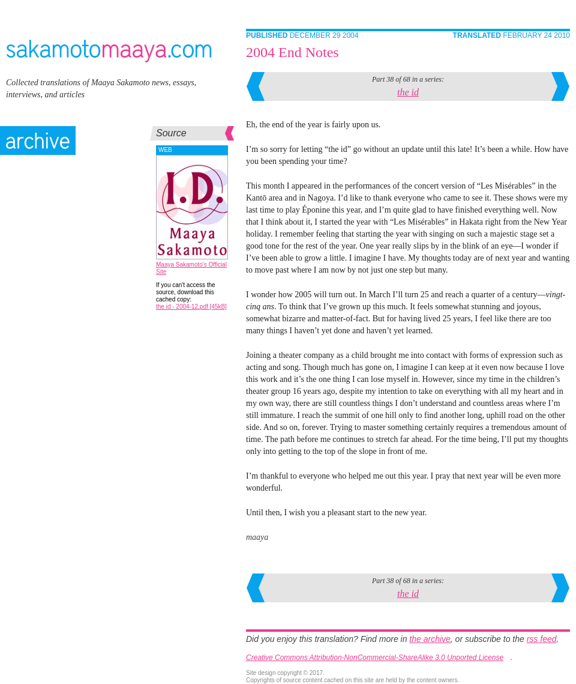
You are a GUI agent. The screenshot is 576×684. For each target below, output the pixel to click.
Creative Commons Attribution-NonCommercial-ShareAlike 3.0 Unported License (374, 657)
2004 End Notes (292, 52)
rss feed (542, 639)
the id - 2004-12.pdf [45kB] (191, 306)
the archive (429, 639)
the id (408, 92)
